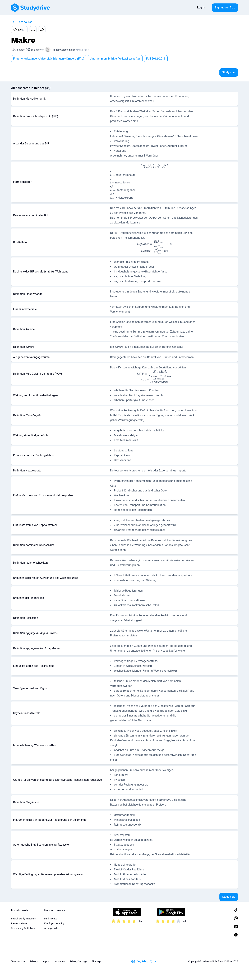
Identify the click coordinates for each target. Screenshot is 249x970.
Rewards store (19, 923)
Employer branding (54, 923)
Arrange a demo (52, 928)
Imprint (46, 961)
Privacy (34, 961)
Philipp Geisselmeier (63, 49)
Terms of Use (18, 961)
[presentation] (154, 166)
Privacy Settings (78, 961)
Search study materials (23, 918)
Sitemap (96, 961)
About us (60, 961)
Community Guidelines (23, 928)
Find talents (50, 918)
